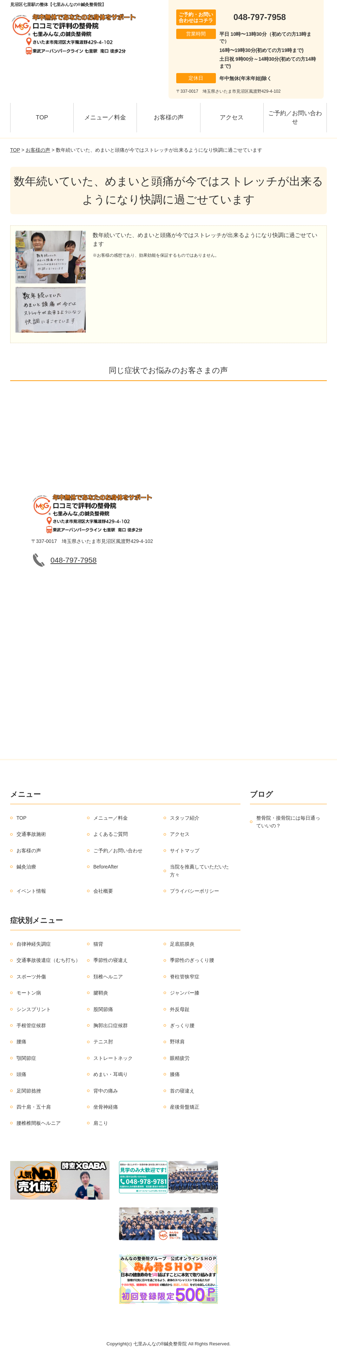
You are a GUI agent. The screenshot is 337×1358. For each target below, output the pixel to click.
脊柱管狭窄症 (184, 976)
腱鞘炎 (100, 993)
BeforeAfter (105, 867)
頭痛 (21, 1074)
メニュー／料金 (105, 117)
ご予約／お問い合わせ (295, 117)
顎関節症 (26, 1058)
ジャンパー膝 (184, 993)
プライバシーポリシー (194, 891)
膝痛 (175, 1074)
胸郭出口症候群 (110, 1025)
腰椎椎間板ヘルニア (38, 1123)
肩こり (100, 1123)
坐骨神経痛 (105, 1107)
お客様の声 (169, 117)
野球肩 (177, 1041)
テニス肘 (103, 1041)
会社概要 (103, 891)
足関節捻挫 (28, 1091)
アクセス (232, 117)
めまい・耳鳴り (110, 1074)
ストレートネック (113, 1058)
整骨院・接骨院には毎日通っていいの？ (288, 821)
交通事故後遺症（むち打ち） (48, 960)
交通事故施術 (31, 834)
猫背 (98, 944)
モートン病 (28, 993)
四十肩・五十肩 (33, 1107)
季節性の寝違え (110, 960)
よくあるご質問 (110, 834)
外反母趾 (180, 1009)
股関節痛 (103, 1009)
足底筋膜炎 (182, 944)
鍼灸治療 (26, 867)
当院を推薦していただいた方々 (199, 870)
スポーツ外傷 (31, 976)
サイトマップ (184, 850)
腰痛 (21, 1041)
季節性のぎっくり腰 (192, 960)
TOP (42, 117)
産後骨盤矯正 (184, 1107)
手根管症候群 (31, 1025)
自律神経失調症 (33, 944)
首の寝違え (182, 1091)
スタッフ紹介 (184, 818)
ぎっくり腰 (182, 1025)
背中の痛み (105, 1091)
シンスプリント (33, 1009)
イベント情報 (31, 891)
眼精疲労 (180, 1058)
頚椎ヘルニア (108, 976)
